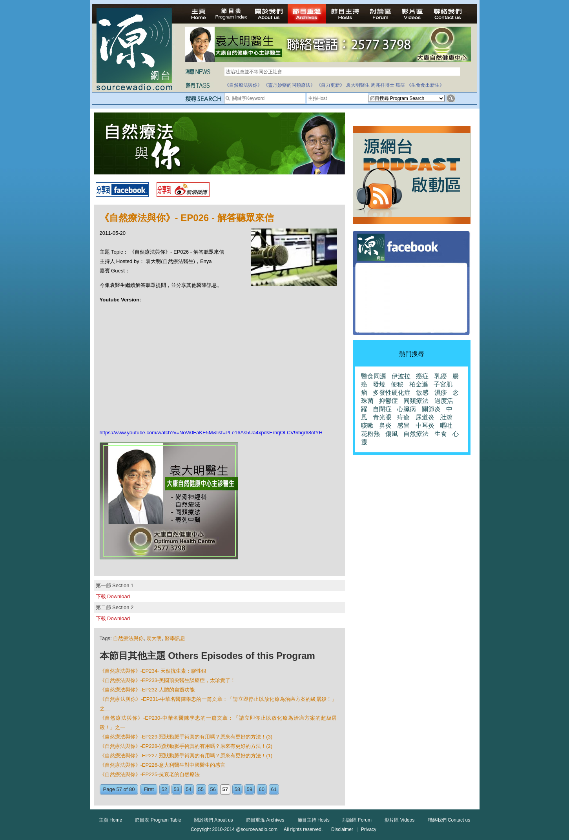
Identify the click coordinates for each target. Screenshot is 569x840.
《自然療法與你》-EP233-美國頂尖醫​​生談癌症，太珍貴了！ (168, 680)
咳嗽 (367, 425)
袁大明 (154, 638)
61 (274, 789)
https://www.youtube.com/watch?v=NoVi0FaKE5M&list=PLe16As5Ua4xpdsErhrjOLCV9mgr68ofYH (211, 432)
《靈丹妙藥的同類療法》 (289, 85)
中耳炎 (425, 425)
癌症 (400, 85)
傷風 (391, 433)
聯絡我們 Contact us (449, 820)
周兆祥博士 (382, 85)
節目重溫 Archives (265, 820)
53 (176, 789)
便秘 (397, 384)
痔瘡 (403, 417)
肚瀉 (446, 417)
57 (225, 789)
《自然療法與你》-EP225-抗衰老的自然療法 (150, 774)
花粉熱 (370, 433)
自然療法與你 (128, 638)
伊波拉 (401, 376)
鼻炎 (385, 425)
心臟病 (406, 409)
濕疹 (440, 392)
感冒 (403, 425)
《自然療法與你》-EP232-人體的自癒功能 (147, 690)
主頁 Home (110, 820)
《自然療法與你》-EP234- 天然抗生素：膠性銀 (153, 671)
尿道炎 (425, 417)
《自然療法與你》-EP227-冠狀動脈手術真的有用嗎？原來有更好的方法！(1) (186, 755)
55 (201, 789)
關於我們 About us (213, 820)
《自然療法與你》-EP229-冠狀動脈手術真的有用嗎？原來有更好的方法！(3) (186, 737)
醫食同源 (373, 376)
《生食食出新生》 (425, 85)
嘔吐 (446, 425)
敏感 (422, 392)
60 (261, 789)
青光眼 (382, 417)
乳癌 (440, 376)
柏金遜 (418, 384)
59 (249, 789)
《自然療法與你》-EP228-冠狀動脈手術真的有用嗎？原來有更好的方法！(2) (186, 746)
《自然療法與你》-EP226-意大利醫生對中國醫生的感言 (163, 765)
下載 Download (113, 596)
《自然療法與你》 (243, 85)
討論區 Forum (357, 820)
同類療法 (416, 400)
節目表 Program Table (158, 820)
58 (237, 789)
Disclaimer (342, 829)
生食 (440, 433)
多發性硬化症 (391, 392)
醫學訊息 (175, 638)
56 (213, 789)
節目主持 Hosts (313, 820)
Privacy (368, 829)
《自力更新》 (330, 85)
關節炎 (431, 409)
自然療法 (416, 433)
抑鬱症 (388, 400)
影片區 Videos (399, 820)
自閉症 (382, 409)
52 (164, 789)
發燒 (379, 384)
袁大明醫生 (358, 85)
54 (188, 789)
